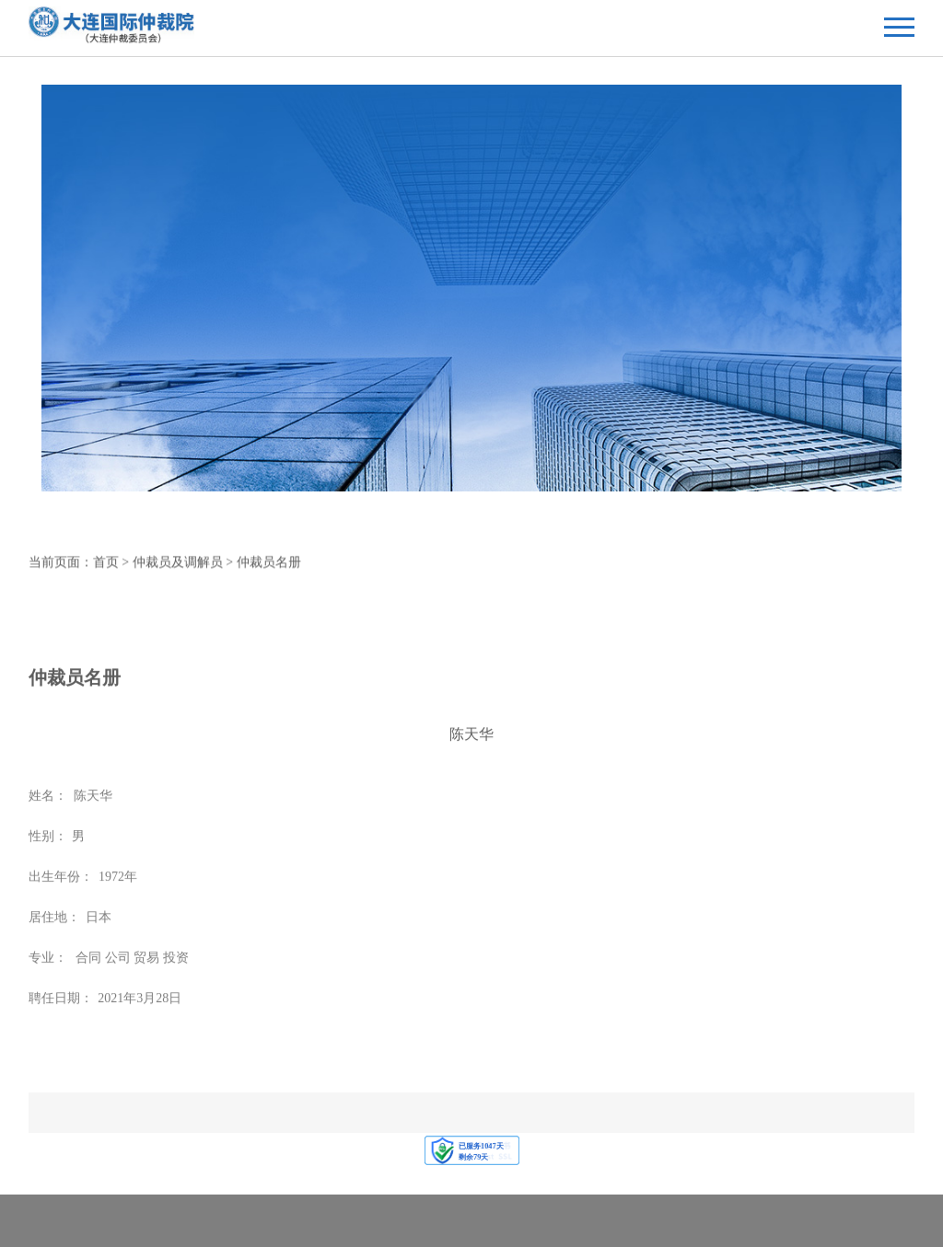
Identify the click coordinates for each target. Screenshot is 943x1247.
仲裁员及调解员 (178, 569)
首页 (106, 569)
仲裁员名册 (269, 569)
